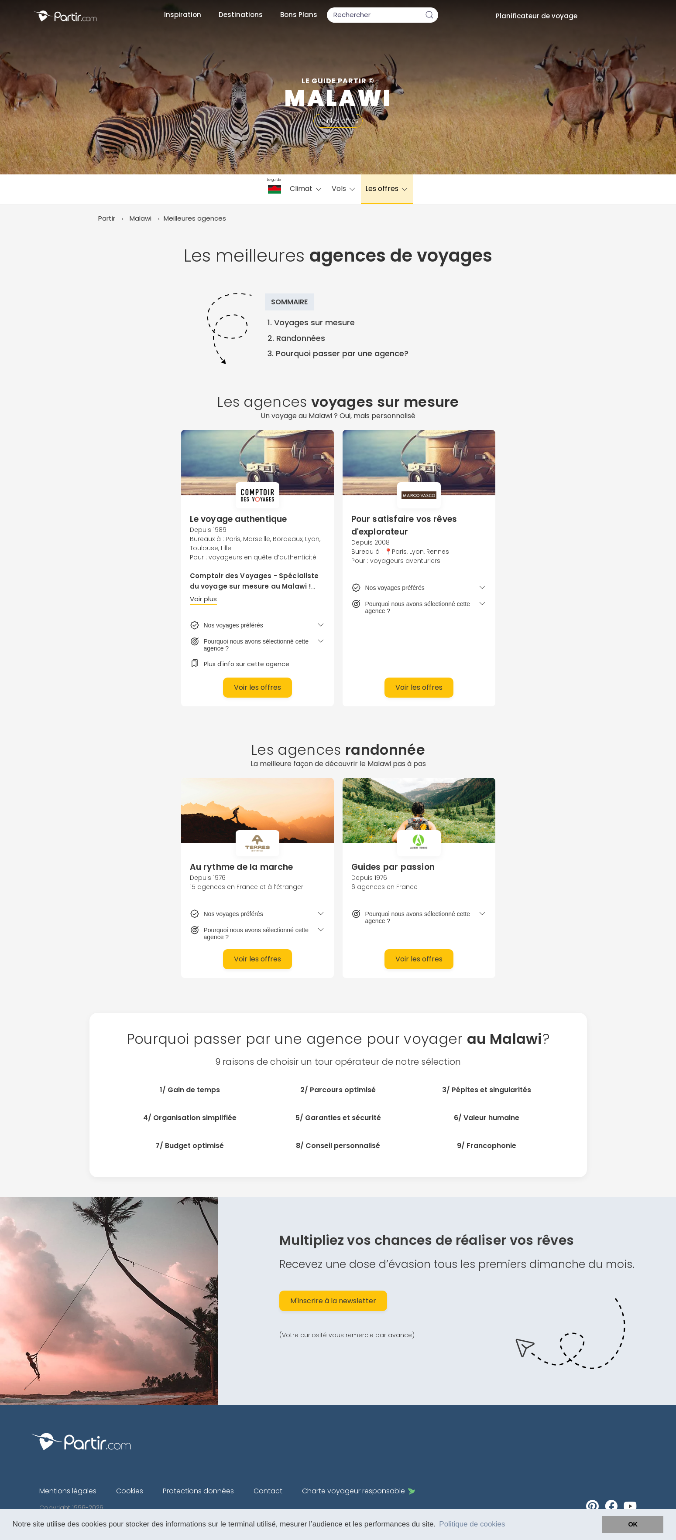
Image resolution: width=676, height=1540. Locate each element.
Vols (344, 189)
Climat (306, 189)
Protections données (198, 1491)
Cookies (129, 1491)
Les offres (387, 189)
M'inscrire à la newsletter (333, 1301)
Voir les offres (338, 120)
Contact (268, 1491)
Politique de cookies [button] (472, 1524)
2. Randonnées (296, 338)
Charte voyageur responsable (358, 1491)
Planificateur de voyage (536, 15)
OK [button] (633, 1524)
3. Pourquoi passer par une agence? (338, 353)
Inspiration (182, 14)
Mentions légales (67, 1491)
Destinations (241, 14)
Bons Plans (298, 14)
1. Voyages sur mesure (311, 322)
